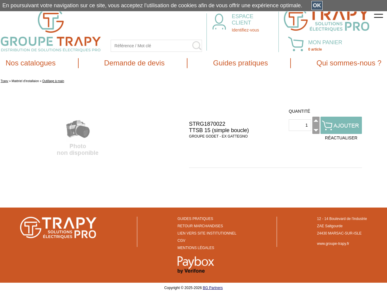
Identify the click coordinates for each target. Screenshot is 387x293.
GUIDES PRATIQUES (195, 219)
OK (317, 5)
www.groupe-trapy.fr (333, 243)
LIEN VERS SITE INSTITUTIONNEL (206, 233)
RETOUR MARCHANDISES (200, 226)
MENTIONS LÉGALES (195, 248)
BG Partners (213, 288)
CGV (181, 240)
